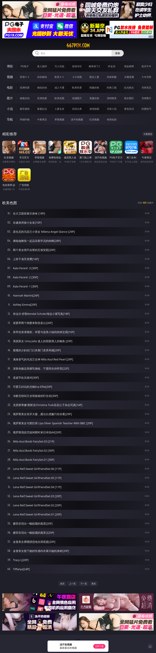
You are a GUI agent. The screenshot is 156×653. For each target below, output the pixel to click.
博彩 (10, 66)
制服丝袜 (94, 87)
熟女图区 (129, 98)
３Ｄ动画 (77, 77)
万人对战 (59, 66)
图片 (10, 98)
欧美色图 (59, 98)
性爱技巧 (146, 109)
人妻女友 (59, 109)
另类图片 (146, 98)
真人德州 (42, 66)
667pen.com (78, 45)
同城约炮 (25, 119)
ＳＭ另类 (146, 77)
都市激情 (25, 109)
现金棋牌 (129, 66)
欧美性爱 (77, 87)
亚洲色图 (42, 98)
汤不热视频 (77, 119)
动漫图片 (77, 98)
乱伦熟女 (129, 87)
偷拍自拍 (42, 87)
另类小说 (112, 109)
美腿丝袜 (94, 98)
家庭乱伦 (42, 109)
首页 (62, 583)
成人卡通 (59, 87)
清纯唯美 (112, 98)
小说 (10, 109)
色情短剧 (112, 119)
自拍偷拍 (42, 77)
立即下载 (99, 646)
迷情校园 (94, 109)
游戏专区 (77, 66)
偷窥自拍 (25, 98)
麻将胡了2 (94, 66)
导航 (10, 119)
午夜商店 (42, 119)
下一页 (83, 583)
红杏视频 (94, 119)
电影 (10, 87)
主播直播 (129, 77)
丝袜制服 (112, 77)
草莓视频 (59, 119)
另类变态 (146, 87)
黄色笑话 (129, 109)
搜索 (117, 53)
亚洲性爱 (25, 87)
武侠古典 (77, 109)
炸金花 (111, 66)
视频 (10, 77)
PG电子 (25, 66)
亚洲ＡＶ (25, 77)
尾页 (94, 583)
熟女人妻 (94, 77)
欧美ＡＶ (59, 77)
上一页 (72, 583)
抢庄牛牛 (146, 66)
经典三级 (112, 87)
